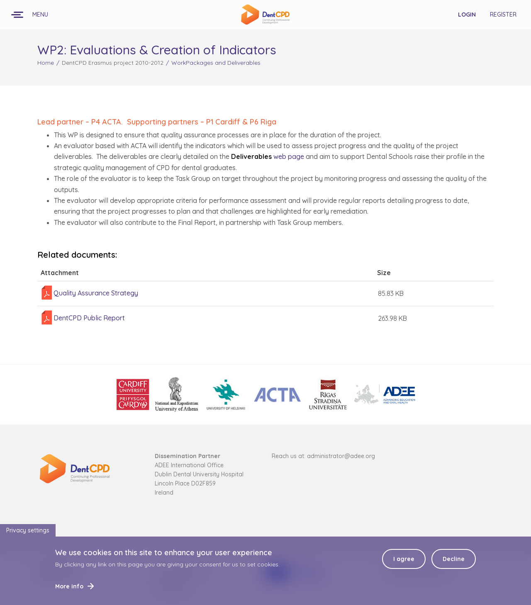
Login (467, 14)
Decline (454, 563)
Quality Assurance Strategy (96, 293)
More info (69, 591)
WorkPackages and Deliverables (216, 62)
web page (267, 156)
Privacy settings (27, 535)
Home (45, 62)
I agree (403, 563)
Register (503, 14)
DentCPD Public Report (89, 318)
